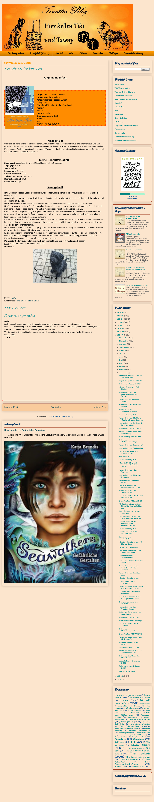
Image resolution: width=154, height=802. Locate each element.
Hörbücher (119, 107)
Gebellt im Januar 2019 (130, 384)
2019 (120, 335)
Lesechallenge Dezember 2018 (130, 662)
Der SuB (59, 53)
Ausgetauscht (144, 703)
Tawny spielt (140, 744)
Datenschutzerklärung (133, 53)
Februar (122, 369)
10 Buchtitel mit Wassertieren (133, 217)
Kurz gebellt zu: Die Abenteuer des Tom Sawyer (128, 394)
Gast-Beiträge (121, 118)
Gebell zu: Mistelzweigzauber (128, 630)
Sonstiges (138, 739)
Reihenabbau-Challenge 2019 (129, 481)
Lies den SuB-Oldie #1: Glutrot (129, 625)
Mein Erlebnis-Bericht (131, 726)
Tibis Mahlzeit (130, 759)
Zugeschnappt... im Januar (130, 381)
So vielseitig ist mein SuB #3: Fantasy (130, 432)
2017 (120, 679)
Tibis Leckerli (140, 753)
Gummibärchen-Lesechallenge (126, 556)
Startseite (56, 407)
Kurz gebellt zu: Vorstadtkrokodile (128, 411)
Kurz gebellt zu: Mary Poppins (128, 471)
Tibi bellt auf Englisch (133, 748)
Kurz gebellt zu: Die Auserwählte (127, 491)
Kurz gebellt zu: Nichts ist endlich (130, 405)
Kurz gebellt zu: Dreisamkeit (131, 445)
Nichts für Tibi (143, 733)
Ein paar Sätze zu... (132, 713)
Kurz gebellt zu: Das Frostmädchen (127, 608)
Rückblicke (120, 739)
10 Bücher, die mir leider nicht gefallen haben (129, 598)
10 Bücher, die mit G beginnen (135, 251)
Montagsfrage (125, 733)
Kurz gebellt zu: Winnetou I (130, 428)
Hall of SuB (124, 456)
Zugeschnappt (137, 766)
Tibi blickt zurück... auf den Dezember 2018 (130, 652)
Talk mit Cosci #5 (127, 671)
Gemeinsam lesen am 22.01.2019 (128, 452)
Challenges (113, 53)
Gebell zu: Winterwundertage (128, 441)
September (124, 347)
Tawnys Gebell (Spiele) (125, 92)
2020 (120, 332)
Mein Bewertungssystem (126, 99)
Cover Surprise (135, 710)
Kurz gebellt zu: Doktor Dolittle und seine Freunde (129, 568)
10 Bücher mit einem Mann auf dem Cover (135, 269)
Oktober (123, 344)
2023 (120, 322)
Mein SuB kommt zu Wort (127, 728)
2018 (120, 676)
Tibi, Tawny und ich (15, 53)
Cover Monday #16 (127, 460)
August (122, 350)
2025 (120, 316)
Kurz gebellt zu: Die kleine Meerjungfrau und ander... (131, 419)
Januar (122, 373)
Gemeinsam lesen (140, 719)
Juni (121, 357)
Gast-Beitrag (133, 717)
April (121, 363)
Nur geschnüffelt (132, 735)
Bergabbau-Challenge (128, 547)
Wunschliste (120, 766)
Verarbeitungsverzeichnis (126, 140)
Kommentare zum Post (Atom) (60, 416)
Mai (121, 360)
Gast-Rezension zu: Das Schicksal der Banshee (130, 517)
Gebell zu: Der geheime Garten (129, 400)
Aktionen (83, 53)
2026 (120, 313)
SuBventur (119, 742)
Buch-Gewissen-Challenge (130, 621)
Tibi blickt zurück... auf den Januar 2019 (130, 376)
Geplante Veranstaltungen (126, 125)
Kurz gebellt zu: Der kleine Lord (130, 574)
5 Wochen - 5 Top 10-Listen (127, 695)
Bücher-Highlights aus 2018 (128, 643)
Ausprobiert (123, 706)
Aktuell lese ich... (133, 234)
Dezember (124, 338)
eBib (71, 53)
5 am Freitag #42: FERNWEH (127, 582)
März (121, 366)
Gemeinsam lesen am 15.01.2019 (128, 533)
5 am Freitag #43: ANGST (130, 501)
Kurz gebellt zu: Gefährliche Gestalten (24, 430)
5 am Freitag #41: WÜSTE (130, 634)
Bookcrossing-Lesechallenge (126, 538)
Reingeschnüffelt (121, 737)
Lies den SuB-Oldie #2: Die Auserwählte (131, 497)
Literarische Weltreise (140, 724)
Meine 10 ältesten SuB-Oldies (129, 388)
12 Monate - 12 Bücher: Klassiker (129, 592)
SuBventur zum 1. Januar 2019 (130, 667)
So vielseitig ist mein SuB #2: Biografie (130, 638)
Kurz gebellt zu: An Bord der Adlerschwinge (131, 424)
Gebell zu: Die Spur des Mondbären (129, 657)
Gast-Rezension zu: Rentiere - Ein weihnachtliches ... (127, 523)
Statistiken (98, 53)
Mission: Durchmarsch (129, 578)
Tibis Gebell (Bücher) (39, 53)
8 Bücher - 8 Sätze (140, 697)
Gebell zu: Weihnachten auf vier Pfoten (131, 562)
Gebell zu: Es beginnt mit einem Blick (130, 613)
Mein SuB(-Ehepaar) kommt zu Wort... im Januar (128, 465)
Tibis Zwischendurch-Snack (27, 301)
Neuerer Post (11, 407)
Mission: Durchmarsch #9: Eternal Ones (130, 543)
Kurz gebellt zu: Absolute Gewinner (130, 476)
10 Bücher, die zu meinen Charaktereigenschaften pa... (130, 506)
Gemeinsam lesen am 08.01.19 (128, 603)
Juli (121, 354)
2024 (120, 319)
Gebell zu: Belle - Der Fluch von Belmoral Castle (131, 587)
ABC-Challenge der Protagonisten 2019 (129, 486)
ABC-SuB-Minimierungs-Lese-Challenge (130, 551)
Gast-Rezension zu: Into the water (129, 512)
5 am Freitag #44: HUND (130, 437)
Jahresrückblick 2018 (129, 647)
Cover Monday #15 (127, 529)
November (124, 341)
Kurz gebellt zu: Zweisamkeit (131, 448)
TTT (133, 741)
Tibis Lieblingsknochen (138, 757)
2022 (120, 325)
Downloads (120, 133)
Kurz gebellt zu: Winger (129, 617)
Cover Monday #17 (127, 415)
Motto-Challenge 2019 (137, 285)
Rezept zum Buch (139, 737)
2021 (120, 328)
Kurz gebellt (127, 722)
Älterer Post (100, 407)
